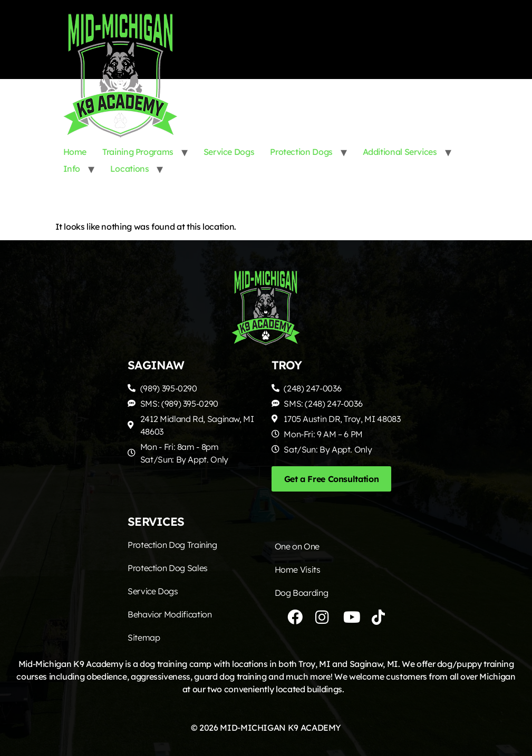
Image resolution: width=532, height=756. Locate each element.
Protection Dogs (301, 151)
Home (75, 151)
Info (72, 168)
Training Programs (137, 151)
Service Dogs (229, 151)
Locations (129, 168)
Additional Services (400, 151)
